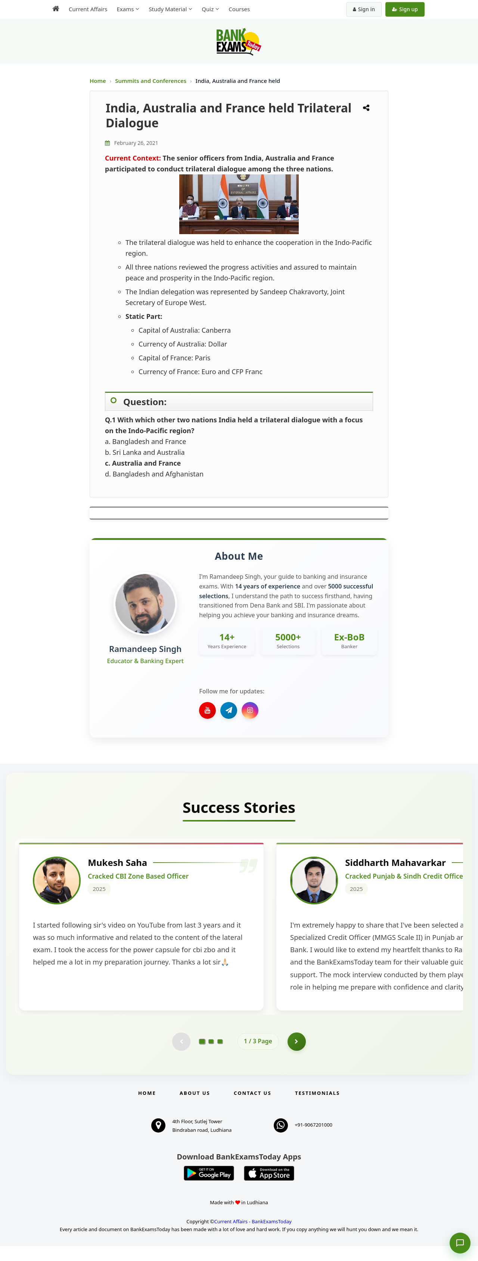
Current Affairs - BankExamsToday (252, 1236)
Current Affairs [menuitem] (88, 9)
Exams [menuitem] (125, 9)
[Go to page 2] (211, 1056)
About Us (195, 1108)
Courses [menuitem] (239, 9)
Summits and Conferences (151, 80)
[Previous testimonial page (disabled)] (181, 1056)
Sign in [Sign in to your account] (364, 9)
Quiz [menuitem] (208, 9)
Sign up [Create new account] (405, 9)
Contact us (252, 1108)
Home (98, 80)
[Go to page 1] (202, 1056)
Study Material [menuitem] (168, 9)
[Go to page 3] (220, 1056)
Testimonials (317, 1108)
